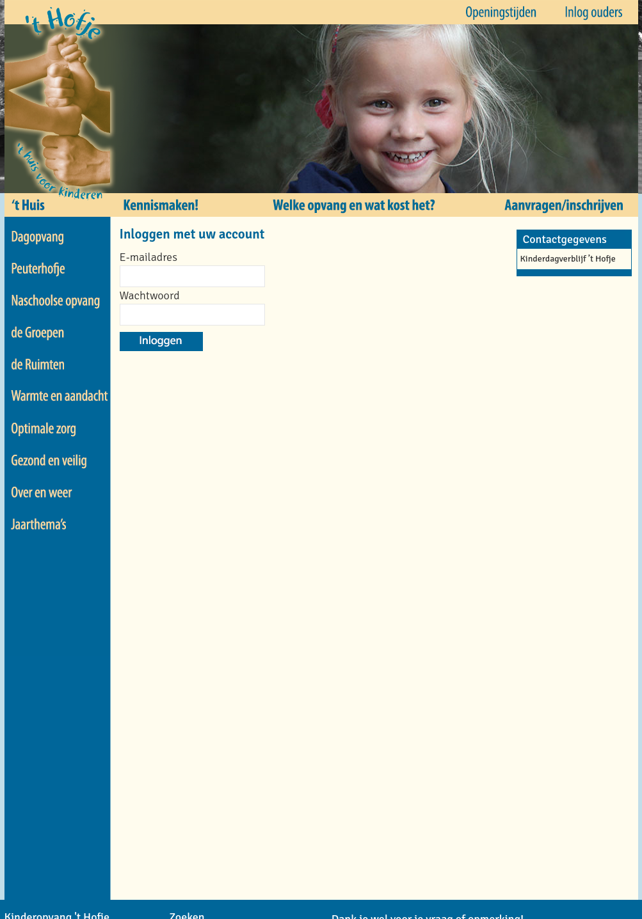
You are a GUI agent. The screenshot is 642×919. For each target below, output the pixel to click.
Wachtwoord (150, 295)
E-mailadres (148, 257)
